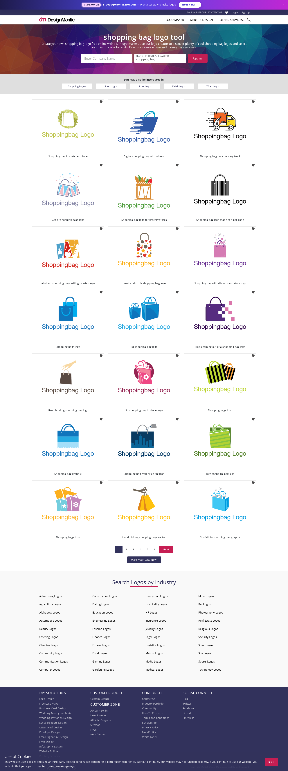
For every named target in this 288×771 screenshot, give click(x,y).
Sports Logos (206, 661)
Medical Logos (154, 669)
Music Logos (206, 596)
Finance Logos (101, 637)
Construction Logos (104, 596)
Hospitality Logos (156, 604)
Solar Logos (205, 645)
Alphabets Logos (49, 612)
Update (197, 58)
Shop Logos (111, 86)
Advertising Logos (50, 596)
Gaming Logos (101, 661)
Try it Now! (190, 4)
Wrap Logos (212, 86)
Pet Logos (204, 604)
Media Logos (153, 661)
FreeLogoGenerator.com (119, 4)
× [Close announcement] (284, 5)
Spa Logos (204, 653)
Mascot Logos (154, 653)
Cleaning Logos (48, 645)
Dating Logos (100, 604)
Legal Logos (152, 637)
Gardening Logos (103, 669)
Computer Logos (49, 669)
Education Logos (102, 612)
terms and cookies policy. (58, 766)
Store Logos (145, 86)
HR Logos (151, 612)
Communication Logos (53, 661)
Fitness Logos (100, 645)
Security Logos (207, 637)
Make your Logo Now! (144, 559)
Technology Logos (209, 669)
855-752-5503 (215, 12)
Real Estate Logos (209, 620)
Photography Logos (210, 612)
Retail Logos (179, 86)
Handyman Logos (156, 596)
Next (166, 549)
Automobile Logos (50, 620)
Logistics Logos (155, 645)
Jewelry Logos (154, 629)
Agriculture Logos (50, 604)
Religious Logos (208, 629)
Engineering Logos (104, 620)
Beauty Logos (47, 629)
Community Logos (50, 653)
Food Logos (99, 653)
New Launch (91, 5)
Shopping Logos (77, 86)
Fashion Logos (101, 629)
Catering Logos (48, 637)
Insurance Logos (155, 620)
